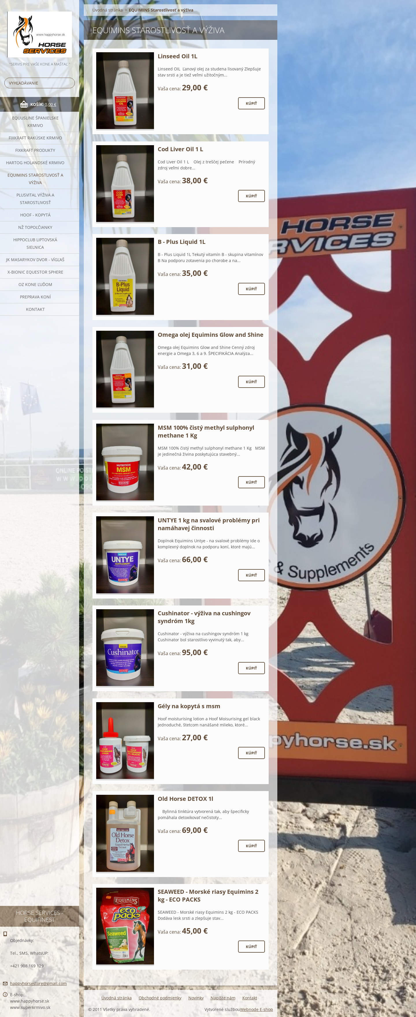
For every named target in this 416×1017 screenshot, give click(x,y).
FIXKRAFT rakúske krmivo (35, 138)
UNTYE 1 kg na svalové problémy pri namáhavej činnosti (209, 524)
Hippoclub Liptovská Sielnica (35, 243)
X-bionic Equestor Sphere (35, 272)
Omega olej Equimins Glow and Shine (210, 335)
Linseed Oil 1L (177, 56)
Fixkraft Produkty (35, 150)
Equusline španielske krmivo (35, 121)
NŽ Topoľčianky (35, 227)
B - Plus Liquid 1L (181, 242)
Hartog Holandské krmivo (35, 162)
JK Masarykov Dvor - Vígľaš (35, 259)
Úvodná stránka (107, 10)
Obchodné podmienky (160, 998)
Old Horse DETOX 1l (185, 799)
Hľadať (69, 83)
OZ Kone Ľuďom (35, 284)
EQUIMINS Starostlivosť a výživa (35, 178)
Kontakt (35, 309)
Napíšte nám (223, 998)
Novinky (196, 998)
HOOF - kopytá (35, 215)
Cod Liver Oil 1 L (180, 149)
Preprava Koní (35, 297)
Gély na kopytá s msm (189, 706)
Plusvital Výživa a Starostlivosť (35, 198)
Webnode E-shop (256, 1009)
